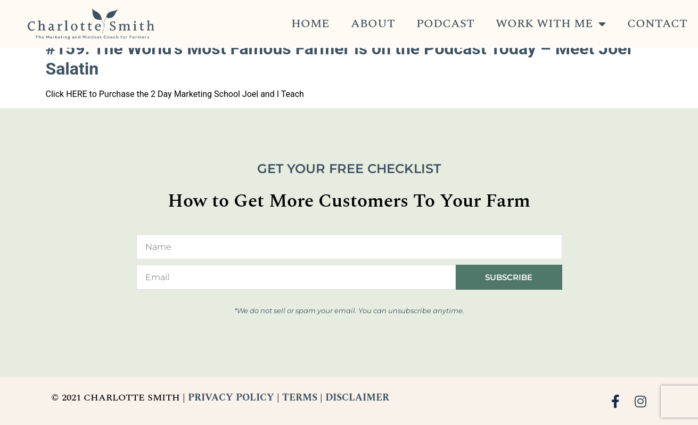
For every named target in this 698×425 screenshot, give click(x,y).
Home (310, 23)
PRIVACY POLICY (231, 397)
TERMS (299, 397)
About (373, 23)
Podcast (445, 23)
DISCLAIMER (357, 397)
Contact (657, 23)
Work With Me (551, 24)
